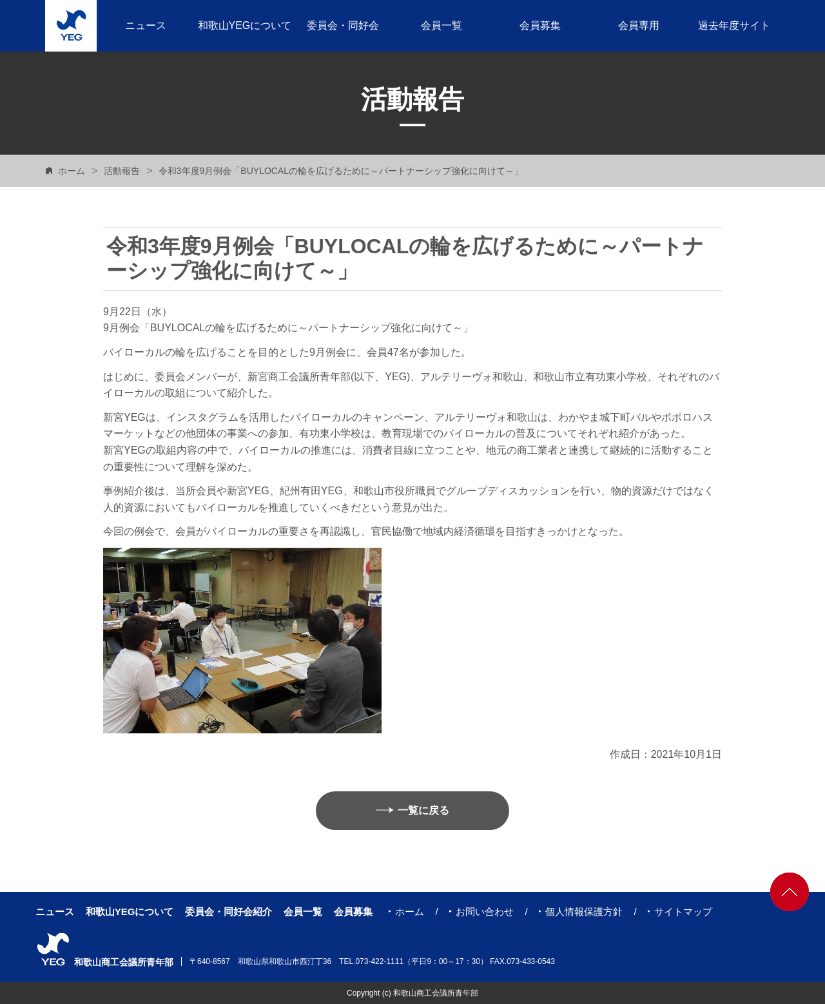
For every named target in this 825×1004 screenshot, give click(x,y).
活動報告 (122, 171)
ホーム (71, 171)
